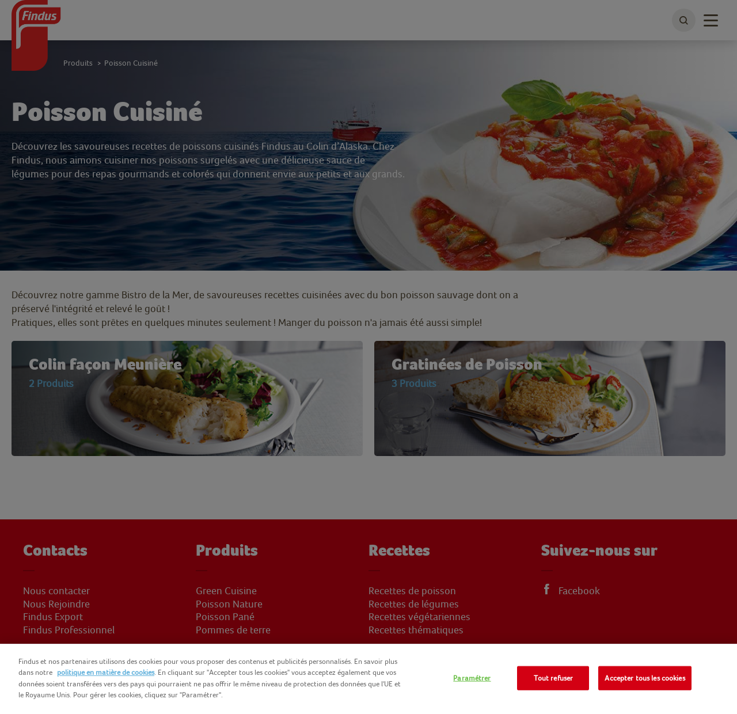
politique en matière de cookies (105, 672)
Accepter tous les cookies (645, 678)
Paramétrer (472, 678)
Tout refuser (553, 678)
